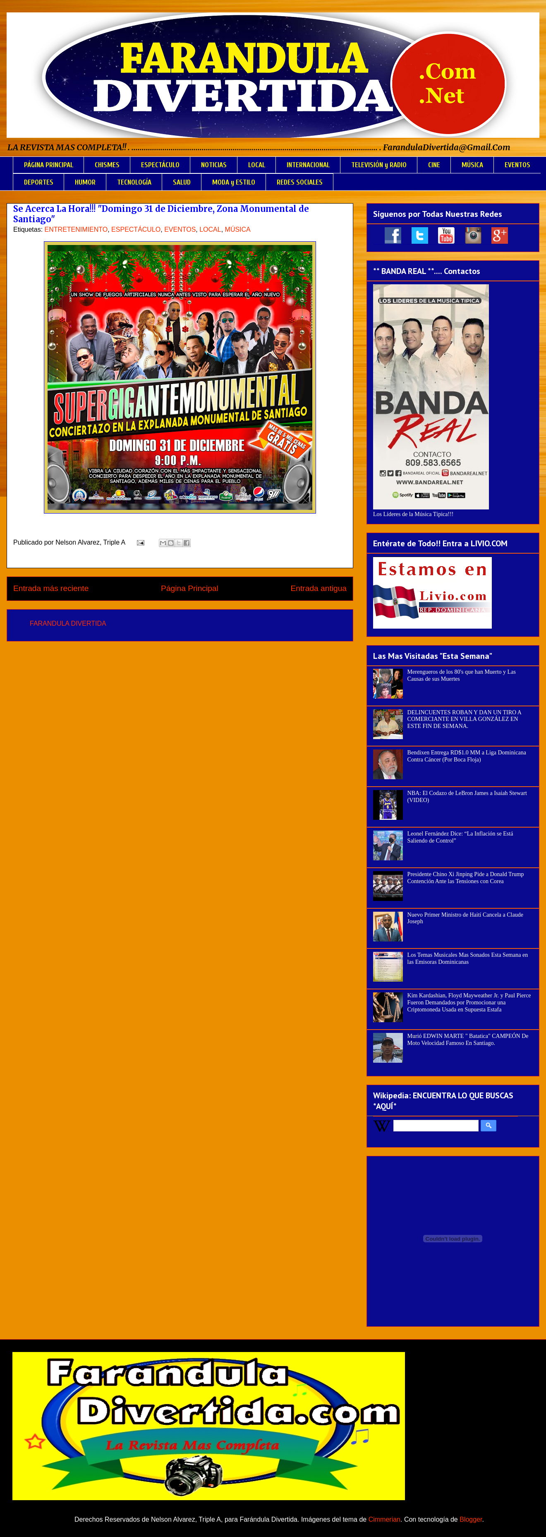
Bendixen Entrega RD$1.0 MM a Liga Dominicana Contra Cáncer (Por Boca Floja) (466, 756)
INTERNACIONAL (308, 165)
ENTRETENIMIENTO (76, 229)
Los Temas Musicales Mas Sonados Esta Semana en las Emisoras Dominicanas (467, 958)
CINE (434, 165)
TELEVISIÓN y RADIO (379, 165)
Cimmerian (384, 1519)
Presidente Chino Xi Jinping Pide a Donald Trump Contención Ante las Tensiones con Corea (465, 877)
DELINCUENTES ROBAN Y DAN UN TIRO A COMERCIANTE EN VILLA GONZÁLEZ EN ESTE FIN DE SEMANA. (464, 719)
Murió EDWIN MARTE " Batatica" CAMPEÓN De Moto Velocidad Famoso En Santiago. (468, 1039)
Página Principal (189, 588)
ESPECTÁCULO (160, 165)
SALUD (182, 182)
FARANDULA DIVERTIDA (68, 623)
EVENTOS (517, 165)
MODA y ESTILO (233, 182)
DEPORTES (38, 182)
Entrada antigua (319, 588)
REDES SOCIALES (300, 182)
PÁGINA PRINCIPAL (48, 165)
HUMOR (85, 182)
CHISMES (107, 165)
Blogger (471, 1519)
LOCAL (256, 165)
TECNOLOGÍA (134, 182)
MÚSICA (472, 165)
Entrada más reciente (51, 588)
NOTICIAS (214, 165)
